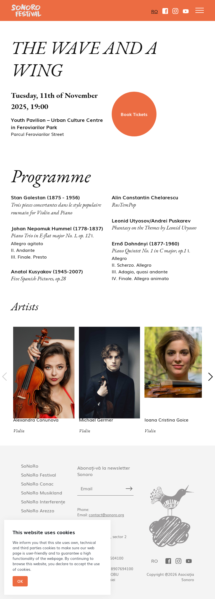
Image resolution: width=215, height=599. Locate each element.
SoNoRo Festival (38, 474)
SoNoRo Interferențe (43, 501)
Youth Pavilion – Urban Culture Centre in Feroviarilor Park (57, 123)
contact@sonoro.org (106, 514)
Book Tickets (134, 114)
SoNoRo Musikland (41, 492)
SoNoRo (29, 465)
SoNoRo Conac (37, 483)
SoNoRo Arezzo (37, 510)
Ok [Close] (20, 581)
